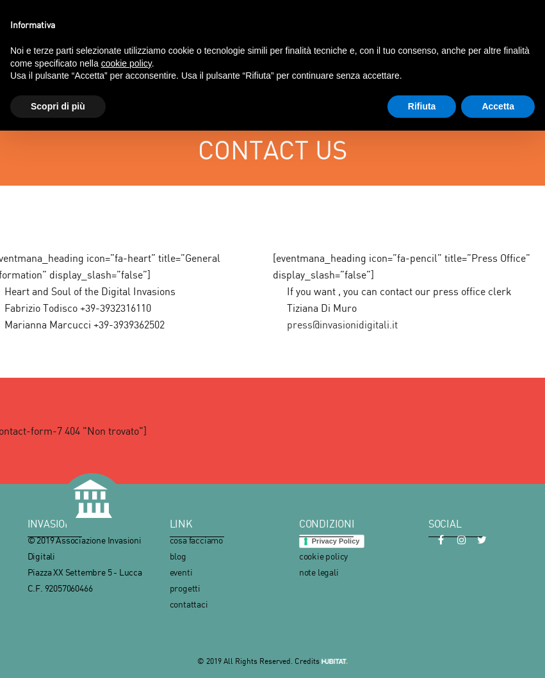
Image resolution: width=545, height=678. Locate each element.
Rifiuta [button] (422, 106)
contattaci (189, 604)
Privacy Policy (336, 541)
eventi (181, 572)
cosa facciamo (196, 540)
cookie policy (323, 556)
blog (178, 556)
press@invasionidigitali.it (342, 324)
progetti (185, 588)
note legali (319, 572)
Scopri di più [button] (58, 106)
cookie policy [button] (126, 63)
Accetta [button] (498, 106)
